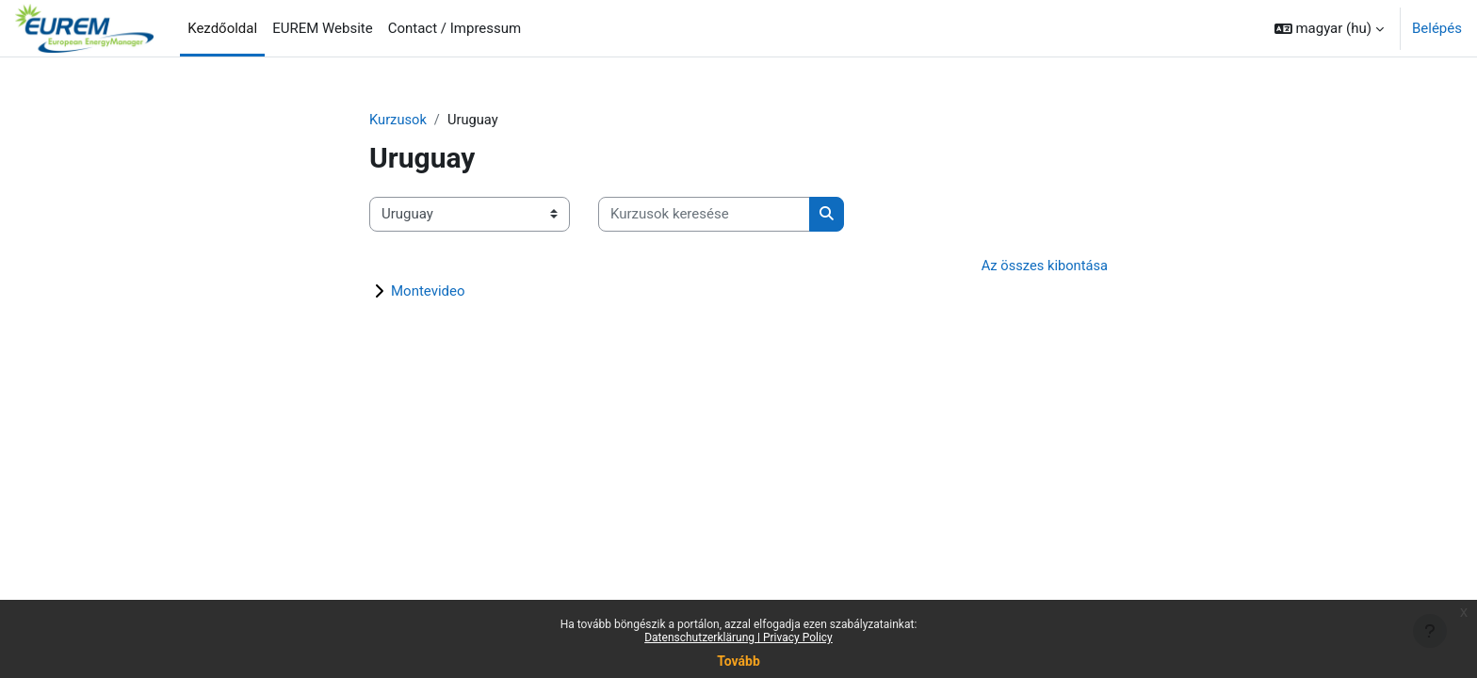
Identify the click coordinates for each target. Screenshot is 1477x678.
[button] (1329, 28)
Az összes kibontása (1043, 265)
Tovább (738, 661)
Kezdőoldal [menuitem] (222, 28)
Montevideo (428, 291)
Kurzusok (398, 119)
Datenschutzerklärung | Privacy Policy (738, 637)
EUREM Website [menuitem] (322, 28)
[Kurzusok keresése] (704, 215)
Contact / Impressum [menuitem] (455, 28)
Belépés (1437, 28)
